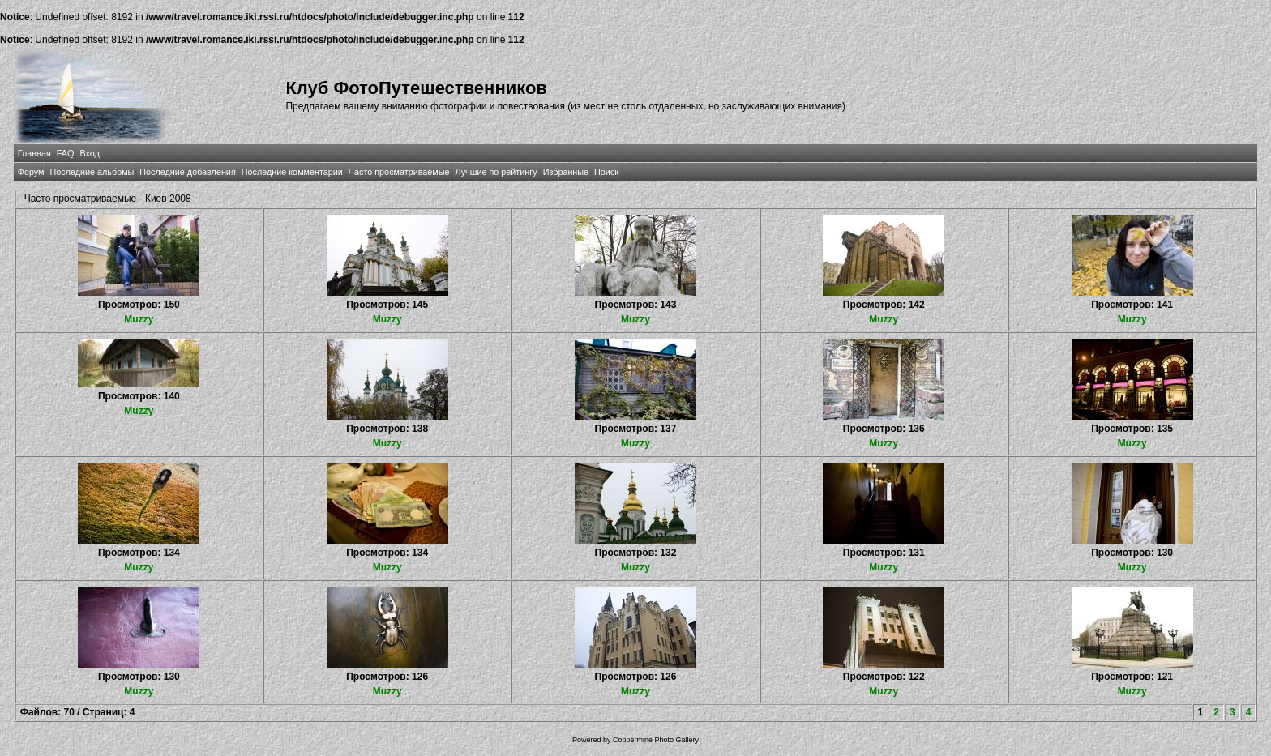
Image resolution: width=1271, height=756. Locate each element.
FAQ (66, 153)
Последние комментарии (292, 172)
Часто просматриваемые (399, 172)
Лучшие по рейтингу (496, 172)
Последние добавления (187, 172)
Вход (89, 153)
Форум (31, 172)
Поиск (606, 172)
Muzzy (138, 319)
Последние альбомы (91, 172)
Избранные (565, 172)
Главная (34, 153)
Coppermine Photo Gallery (656, 740)
